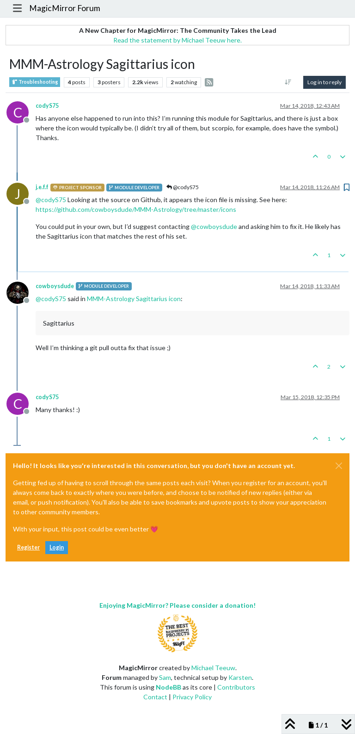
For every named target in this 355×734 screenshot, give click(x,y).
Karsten (240, 677)
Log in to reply (324, 82)
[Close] (338, 465)
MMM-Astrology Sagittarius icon (134, 298)
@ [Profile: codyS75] (51, 200)
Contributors (236, 687)
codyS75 (47, 105)
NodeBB (168, 687)
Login (56, 547)
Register (28, 547)
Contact (155, 697)
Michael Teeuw (213, 668)
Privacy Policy (192, 697)
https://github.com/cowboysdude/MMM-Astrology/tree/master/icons (136, 209)
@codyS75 (182, 187)
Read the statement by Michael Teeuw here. (177, 40)
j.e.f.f (42, 187)
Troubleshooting (35, 82)
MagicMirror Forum (64, 8)
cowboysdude (55, 286)
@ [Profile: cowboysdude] (214, 226)
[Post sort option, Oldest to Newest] (288, 82)
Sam (165, 677)
